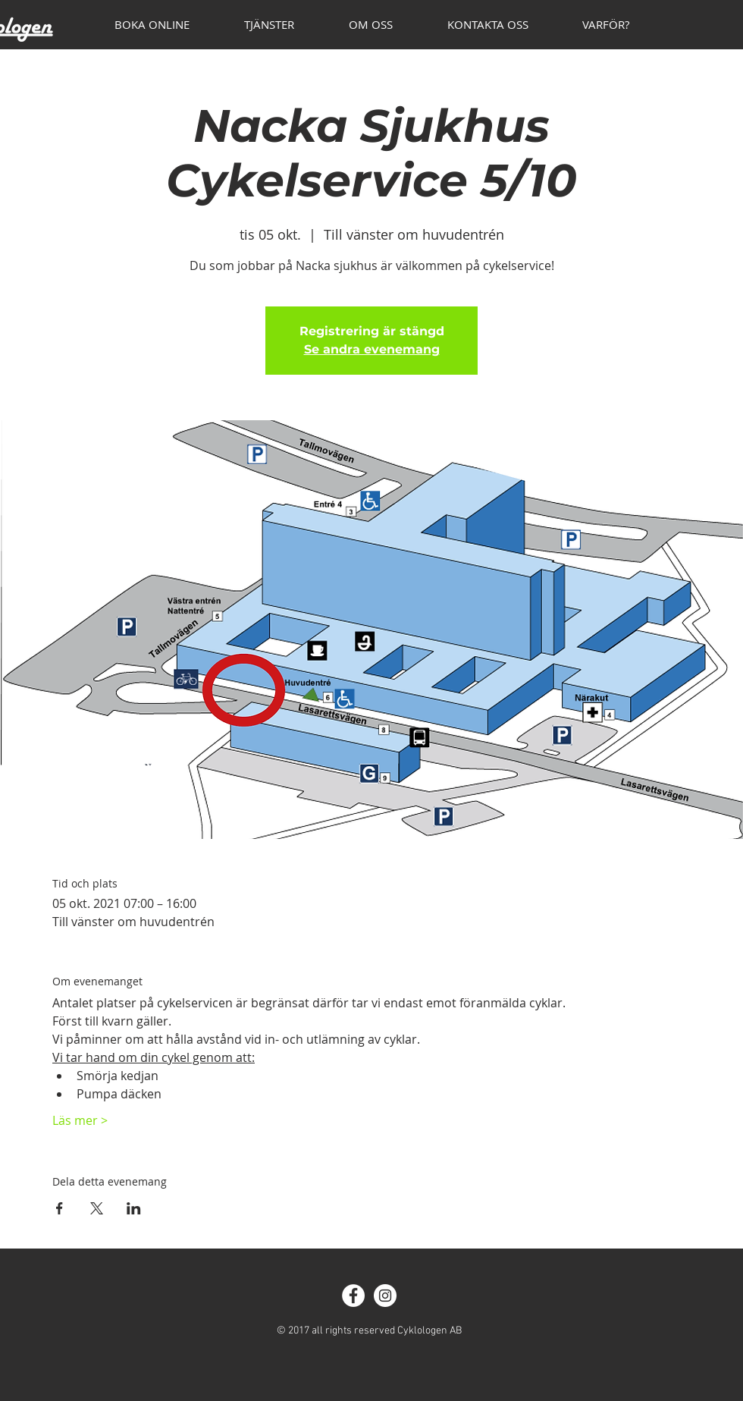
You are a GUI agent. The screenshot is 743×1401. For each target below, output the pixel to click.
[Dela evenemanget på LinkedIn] (134, 1208)
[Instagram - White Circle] (385, 1295)
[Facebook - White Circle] (353, 1295)
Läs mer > (80, 1120)
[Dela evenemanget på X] (96, 1208)
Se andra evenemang (372, 349)
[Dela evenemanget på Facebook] (59, 1208)
